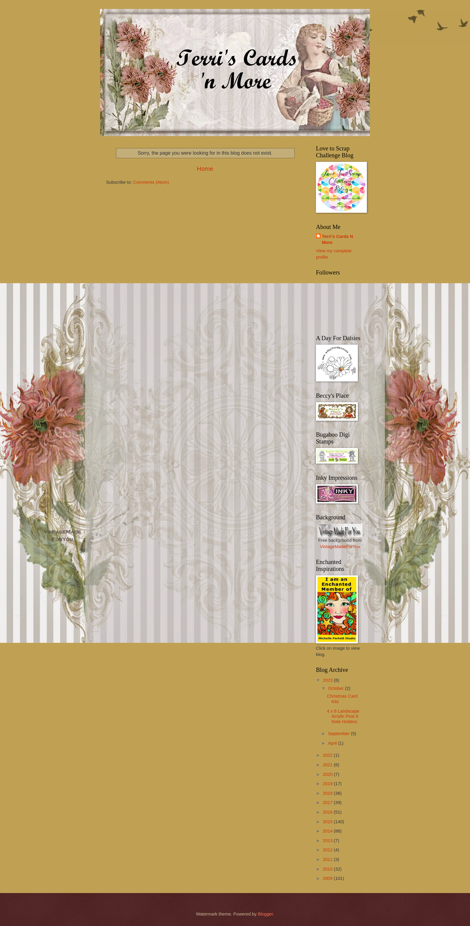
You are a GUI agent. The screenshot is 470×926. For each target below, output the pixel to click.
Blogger (265, 914)
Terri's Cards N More (337, 239)
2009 (328, 878)
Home (205, 168)
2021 (328, 764)
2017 (328, 802)
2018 (328, 793)
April (333, 743)
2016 (328, 812)
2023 (328, 680)
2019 (328, 783)
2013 (328, 840)
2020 (328, 774)
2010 (328, 869)
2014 (328, 831)
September (339, 733)
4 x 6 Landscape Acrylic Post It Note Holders (343, 716)
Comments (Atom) (151, 182)
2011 (328, 859)
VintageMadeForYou (340, 546)
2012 (328, 849)
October (336, 688)
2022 (328, 755)
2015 (328, 821)
